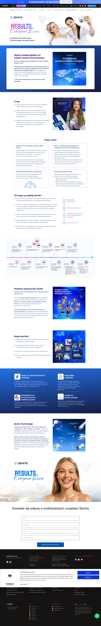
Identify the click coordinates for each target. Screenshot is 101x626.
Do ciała (49, 10)
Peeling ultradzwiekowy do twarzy (15, 581)
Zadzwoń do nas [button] (11, 556)
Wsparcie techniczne (80, 583)
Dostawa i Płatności (57, 585)
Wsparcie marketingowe (81, 581)
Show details (23, 623)
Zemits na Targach (80, 594)
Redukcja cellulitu (11, 590)
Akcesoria (89, 10)
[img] (71, 6)
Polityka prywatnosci (57, 590)
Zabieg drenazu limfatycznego (14, 592)
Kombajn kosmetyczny (35, 583)
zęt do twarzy (34, 578)
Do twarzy (41, 10)
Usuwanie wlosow (11, 594)
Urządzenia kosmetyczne (15, 10)
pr (30, 578)
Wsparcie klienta (79, 578)
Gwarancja (78, 587)
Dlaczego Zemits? (57, 576)
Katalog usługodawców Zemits (83, 576)
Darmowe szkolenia (57, 583)
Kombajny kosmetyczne (30, 10)
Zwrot (76, 590)
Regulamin (55, 587)
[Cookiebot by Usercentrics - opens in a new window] (9, 623)
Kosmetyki (81, 10)
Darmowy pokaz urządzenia (59, 581)
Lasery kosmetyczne (58, 10)
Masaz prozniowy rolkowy (13, 585)
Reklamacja (78, 585)
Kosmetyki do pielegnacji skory (37, 592)
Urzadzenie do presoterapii (36, 590)
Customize (88, 616)
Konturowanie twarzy (12, 587)
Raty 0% (54, 578)
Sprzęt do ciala (33, 581)
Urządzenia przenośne (71, 10)
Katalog (31, 576)
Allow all (88, 611)
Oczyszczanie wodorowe (36, 585)
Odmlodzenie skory (11, 583)
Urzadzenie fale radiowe (35, 587)
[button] (92, 6)
